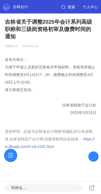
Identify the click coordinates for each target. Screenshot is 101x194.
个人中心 (90, 7)
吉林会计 (20, 7)
